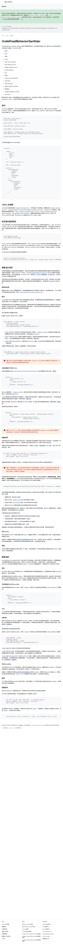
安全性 (11, 35)
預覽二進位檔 (5, 931)
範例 (19, 497)
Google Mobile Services (48, 934)
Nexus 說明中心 (46, 929)
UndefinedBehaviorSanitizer (39, 273)
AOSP (3, 35)
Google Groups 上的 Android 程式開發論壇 (31, 937)
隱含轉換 (7, 516)
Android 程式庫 (5, 924)
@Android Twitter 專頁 (27, 924)
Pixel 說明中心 (46, 926)
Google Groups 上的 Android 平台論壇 (31, 934)
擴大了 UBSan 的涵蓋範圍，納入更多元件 (44, 274)
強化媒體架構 (16, 274)
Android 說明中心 (47, 924)
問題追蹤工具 (46, 938)
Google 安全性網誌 (26, 931)
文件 (7, 35)
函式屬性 (17, 539)
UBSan (12, 571)
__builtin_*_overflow (17, 500)
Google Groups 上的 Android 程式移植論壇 (31, 940)
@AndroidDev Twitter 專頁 (28, 926)
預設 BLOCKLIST (34, 334)
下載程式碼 (4, 929)
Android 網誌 (25, 929)
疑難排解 (36, 338)
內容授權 (20, 725)
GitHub (3, 938)
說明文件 (4, 6)
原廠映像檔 (4, 934)
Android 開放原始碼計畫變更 (11, 19)
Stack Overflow (46, 936)
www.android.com (47, 931)
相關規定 (4, 926)
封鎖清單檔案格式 (26, 539)
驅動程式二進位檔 (6, 936)
